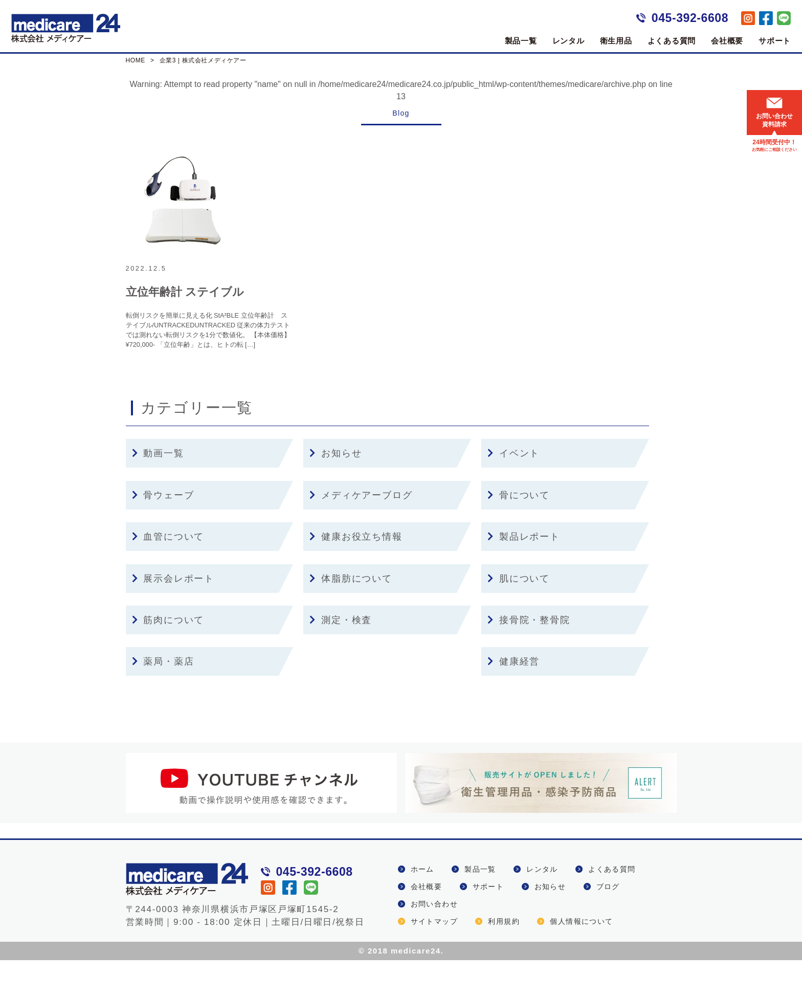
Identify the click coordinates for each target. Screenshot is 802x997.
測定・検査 (340, 657)
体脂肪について (350, 615)
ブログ (608, 923)
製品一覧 (521, 40)
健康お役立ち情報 (355, 573)
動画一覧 (158, 490)
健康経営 (513, 698)
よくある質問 (672, 40)
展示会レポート (173, 615)
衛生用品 (616, 40)
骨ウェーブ (163, 532)
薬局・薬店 (163, 698)
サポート (775, 40)
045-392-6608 (690, 18)
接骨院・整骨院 (528, 657)
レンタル (568, 40)
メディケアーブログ (360, 532)
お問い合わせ (434, 941)
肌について (518, 615)
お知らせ (335, 490)
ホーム (422, 906)
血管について (168, 573)
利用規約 (504, 958)
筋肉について (168, 657)
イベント (513, 490)
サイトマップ (434, 958)
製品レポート (523, 573)
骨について (518, 532)
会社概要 (727, 40)
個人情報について (581, 958)
